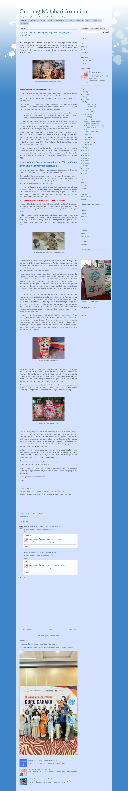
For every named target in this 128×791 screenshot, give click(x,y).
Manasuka (84, 225)
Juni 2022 (88, 119)
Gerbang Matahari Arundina (53, 11)
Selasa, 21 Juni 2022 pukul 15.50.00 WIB (53, 565)
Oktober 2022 (89, 109)
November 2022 (89, 106)
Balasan (28, 535)
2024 (84, 97)
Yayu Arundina (33, 539)
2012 (84, 171)
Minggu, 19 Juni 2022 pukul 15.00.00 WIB (51, 526)
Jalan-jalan (42, 20)
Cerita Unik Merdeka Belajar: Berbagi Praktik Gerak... (92, 130)
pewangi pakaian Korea (49, 189)
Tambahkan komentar (27, 578)
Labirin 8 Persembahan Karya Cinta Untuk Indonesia (92, 122)
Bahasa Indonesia (60, 20)
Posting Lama (72, 629)
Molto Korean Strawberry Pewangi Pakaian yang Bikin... (94, 126)
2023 (84, 99)
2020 (84, 150)
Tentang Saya (85, 236)
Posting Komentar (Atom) (52, 635)
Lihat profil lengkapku (87, 83)
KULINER (84, 49)
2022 (84, 102)
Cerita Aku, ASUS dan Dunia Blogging (39, 769)
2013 (84, 168)
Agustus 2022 (89, 114)
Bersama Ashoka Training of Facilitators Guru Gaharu (39, 644)
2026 (84, 92)
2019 (84, 153)
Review (71, 20)
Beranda (23, 20)
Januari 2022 (88, 144)
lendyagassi (28, 552)
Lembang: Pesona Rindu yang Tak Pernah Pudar (42, 779)
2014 (84, 166)
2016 (84, 160)
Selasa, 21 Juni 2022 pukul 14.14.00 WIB (44, 552)
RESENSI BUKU (86, 61)
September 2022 (90, 112)
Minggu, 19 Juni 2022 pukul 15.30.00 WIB (53, 539)
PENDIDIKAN (85, 58)
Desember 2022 (89, 104)
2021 (84, 148)
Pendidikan (80, 20)
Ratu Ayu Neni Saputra (31, 526)
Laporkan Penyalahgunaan (90, 204)
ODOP (88, 20)
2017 (84, 158)
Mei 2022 (87, 134)
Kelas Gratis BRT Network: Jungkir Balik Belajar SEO (43, 760)
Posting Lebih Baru (26, 629)
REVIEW (25, 516)
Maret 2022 (88, 139)
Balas (26, 532)
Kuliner (50, 20)
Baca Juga (84, 244)
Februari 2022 (89, 142)
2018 (84, 155)
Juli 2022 (87, 117)
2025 (84, 94)
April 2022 (88, 137)
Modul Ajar (32, 20)
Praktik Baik (24, 23)
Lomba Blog (97, 20)
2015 (84, 163)
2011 (84, 173)
